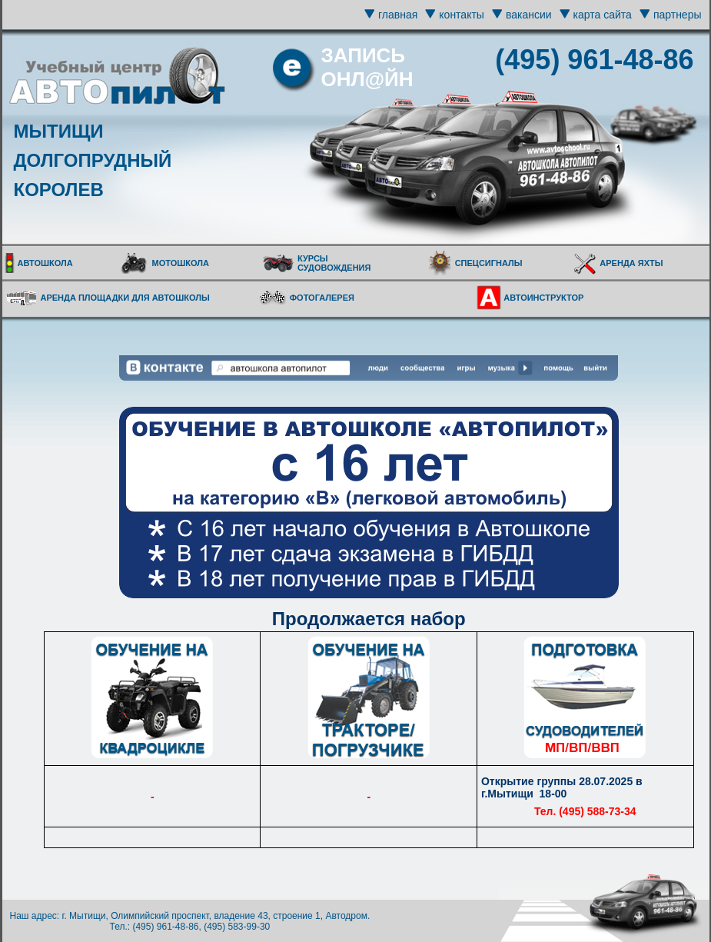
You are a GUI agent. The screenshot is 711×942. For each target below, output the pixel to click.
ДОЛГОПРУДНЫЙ (93, 160)
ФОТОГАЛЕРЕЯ (322, 297)
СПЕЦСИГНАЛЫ (489, 263)
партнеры (677, 14)
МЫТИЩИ (59, 131)
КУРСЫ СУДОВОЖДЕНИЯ (333, 263)
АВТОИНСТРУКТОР (543, 297)
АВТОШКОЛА (45, 263)
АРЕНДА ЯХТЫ (631, 263)
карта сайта (602, 14)
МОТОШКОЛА (179, 263)
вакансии (529, 14)
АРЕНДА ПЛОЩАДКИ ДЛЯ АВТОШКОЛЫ (125, 297)
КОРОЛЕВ (59, 189)
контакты (461, 14)
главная (397, 14)
